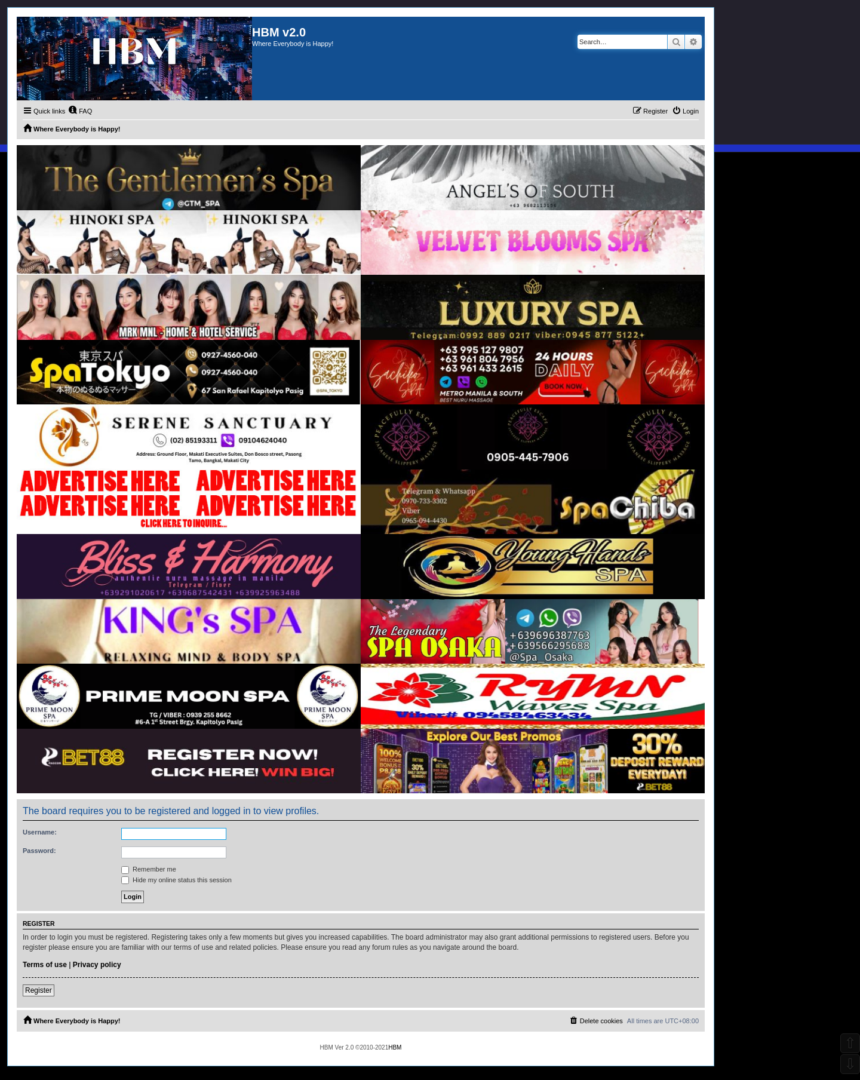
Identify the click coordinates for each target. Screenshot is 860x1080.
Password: (39, 850)
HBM (394, 1047)
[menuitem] (80, 111)
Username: (40, 832)
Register (38, 990)
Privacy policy (97, 965)
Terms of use (45, 965)
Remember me (148, 869)
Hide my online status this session (176, 879)
